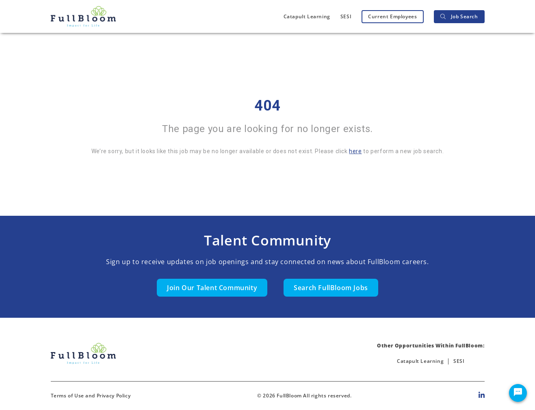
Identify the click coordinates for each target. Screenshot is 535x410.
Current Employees (392, 16)
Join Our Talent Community (212, 287)
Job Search (459, 16)
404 (267, 105)
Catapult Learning (307, 16)
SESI (345, 16)
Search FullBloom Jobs (331, 287)
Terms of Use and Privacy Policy (91, 395)
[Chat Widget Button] (518, 393)
